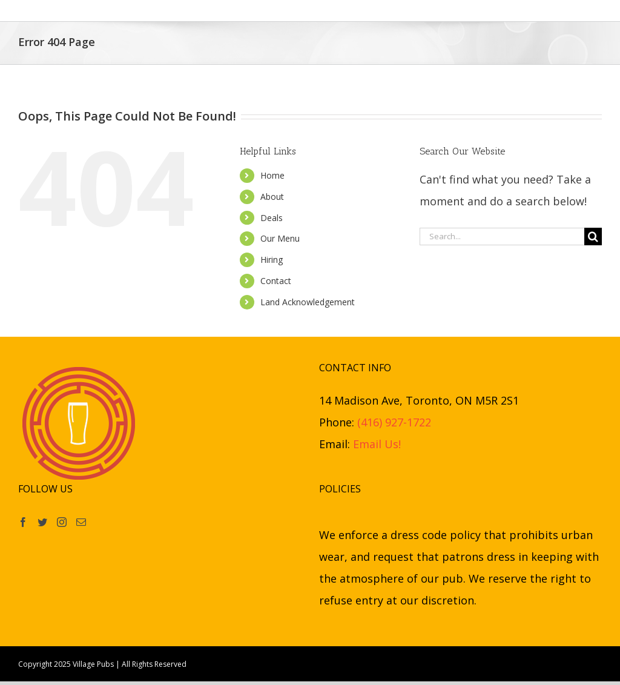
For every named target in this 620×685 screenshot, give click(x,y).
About (272, 196)
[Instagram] (62, 522)
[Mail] (81, 522)
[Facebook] (23, 522)
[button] (510, 10)
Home (272, 175)
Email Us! (377, 444)
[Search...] (502, 236)
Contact (275, 280)
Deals (271, 217)
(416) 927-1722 (394, 422)
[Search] (593, 236)
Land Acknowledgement (307, 302)
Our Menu (280, 238)
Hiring (271, 259)
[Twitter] (42, 522)
